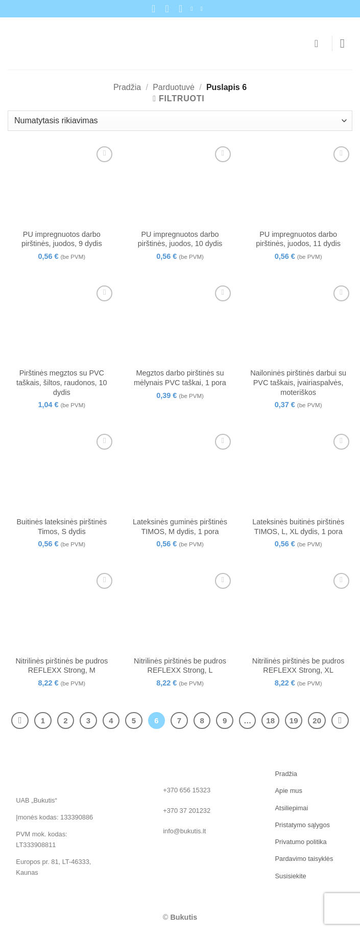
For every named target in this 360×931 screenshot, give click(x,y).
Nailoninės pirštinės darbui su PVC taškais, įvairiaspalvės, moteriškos (298, 382)
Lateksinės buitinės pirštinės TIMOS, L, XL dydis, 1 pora (298, 527)
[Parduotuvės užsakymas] (180, 120)
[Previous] (20, 720)
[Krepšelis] (320, 43)
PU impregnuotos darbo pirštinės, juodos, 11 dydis (298, 239)
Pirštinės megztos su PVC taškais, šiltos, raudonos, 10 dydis (61, 382)
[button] (346, 43)
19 (294, 720)
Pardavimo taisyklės (304, 858)
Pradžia (127, 87)
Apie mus (288, 790)
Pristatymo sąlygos (302, 825)
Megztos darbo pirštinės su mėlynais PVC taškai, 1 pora (180, 378)
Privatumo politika (301, 842)
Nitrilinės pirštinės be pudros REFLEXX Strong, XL (298, 666)
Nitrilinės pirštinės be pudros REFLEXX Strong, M (61, 666)
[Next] (340, 720)
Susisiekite (290, 876)
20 (317, 720)
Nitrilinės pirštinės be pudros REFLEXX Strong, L (180, 666)
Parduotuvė (174, 87)
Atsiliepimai (291, 808)
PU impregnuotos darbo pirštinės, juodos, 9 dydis (61, 239)
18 (270, 720)
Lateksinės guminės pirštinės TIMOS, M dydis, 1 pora (180, 527)
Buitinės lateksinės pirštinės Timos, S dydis (61, 527)
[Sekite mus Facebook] (193, 8)
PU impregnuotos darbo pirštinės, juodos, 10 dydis (180, 239)
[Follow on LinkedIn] (203, 8)
